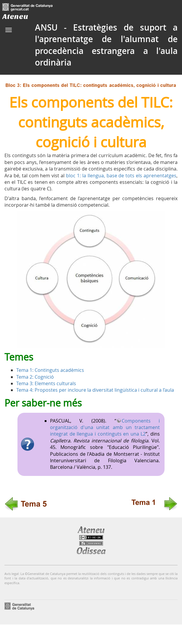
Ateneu (15, 16)
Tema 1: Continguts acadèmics (50, 370)
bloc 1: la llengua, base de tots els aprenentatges (121, 175)
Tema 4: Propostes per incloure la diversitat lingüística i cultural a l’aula (95, 390)
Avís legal (11, 573)
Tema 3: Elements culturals (46, 383)
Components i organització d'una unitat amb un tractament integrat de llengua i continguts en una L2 (105, 427)
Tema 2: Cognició (35, 377)
